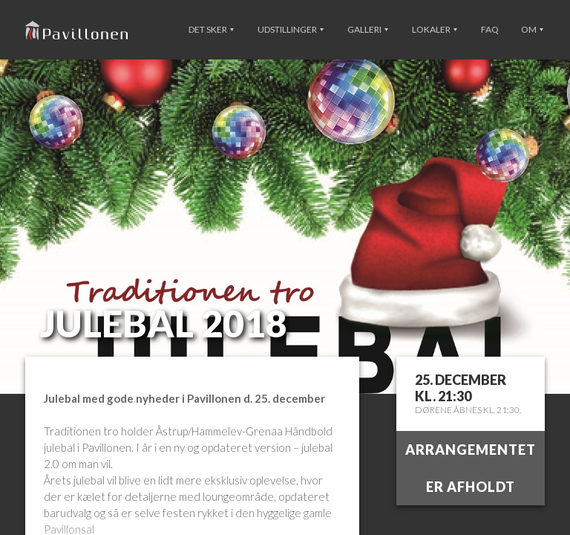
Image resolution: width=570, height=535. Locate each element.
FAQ (490, 29)
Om (532, 29)
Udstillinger (291, 29)
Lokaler (434, 29)
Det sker (211, 29)
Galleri (367, 29)
